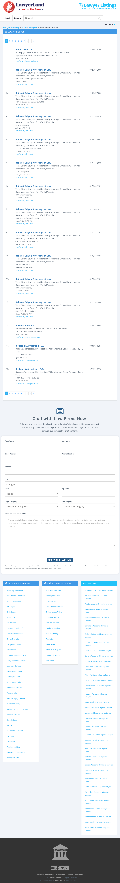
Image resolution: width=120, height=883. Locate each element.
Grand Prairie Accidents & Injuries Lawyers (98, 687)
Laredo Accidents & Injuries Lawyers (98, 713)
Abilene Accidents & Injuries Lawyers (99, 590)
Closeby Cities (90, 583)
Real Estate (50, 660)
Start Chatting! (60, 559)
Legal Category (11, 501)
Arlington (33, 27)
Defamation (11, 650)
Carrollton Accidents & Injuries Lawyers (96, 627)
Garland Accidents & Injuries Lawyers (99, 680)
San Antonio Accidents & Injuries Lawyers (97, 809)
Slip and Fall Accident (15, 731)
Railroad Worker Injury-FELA (17, 709)
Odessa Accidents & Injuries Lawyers (99, 765)
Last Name (66, 441)
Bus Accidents (12, 617)
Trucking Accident (13, 747)
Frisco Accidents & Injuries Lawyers (98, 675)
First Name (9, 441)
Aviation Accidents (14, 601)
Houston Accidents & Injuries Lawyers (96, 695)
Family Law (50, 639)
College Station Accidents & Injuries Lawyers (98, 635)
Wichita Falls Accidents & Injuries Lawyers (97, 828)
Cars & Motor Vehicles (54, 606)
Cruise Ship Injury (13, 639)
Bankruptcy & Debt (53, 596)
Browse (18, 18)
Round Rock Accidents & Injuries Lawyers (97, 801)
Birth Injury (11, 606)
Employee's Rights (53, 628)
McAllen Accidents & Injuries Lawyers (99, 735)
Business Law (51, 601)
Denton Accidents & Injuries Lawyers (99, 656)
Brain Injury (11, 612)
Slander (10, 725)
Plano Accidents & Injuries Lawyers (98, 787)
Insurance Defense (14, 666)
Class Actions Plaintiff (15, 628)
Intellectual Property (53, 650)
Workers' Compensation (16, 752)
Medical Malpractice (14, 671)
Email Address (10, 454)
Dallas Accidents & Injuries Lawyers (98, 650)
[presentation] (60, 551)
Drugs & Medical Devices (16, 660)
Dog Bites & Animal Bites (16, 655)
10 (33, 41)
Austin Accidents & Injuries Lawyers (98, 604)
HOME (8, 18)
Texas (24, 27)
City (6, 479)
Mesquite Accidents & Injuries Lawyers (96, 749)
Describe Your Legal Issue (15, 513)
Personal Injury (12, 693)
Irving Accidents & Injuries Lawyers (98, 702)
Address (8, 467)
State (7, 489)
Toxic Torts (11, 741)
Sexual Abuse (12, 720)
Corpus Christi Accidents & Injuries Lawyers (98, 643)
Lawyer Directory (11, 27)
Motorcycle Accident (14, 677)
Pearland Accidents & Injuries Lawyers (96, 779)
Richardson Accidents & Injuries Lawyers (97, 793)
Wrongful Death (13, 758)
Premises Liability (13, 704)
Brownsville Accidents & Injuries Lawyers (97, 619)
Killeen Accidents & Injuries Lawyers (98, 707)
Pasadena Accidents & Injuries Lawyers (96, 771)
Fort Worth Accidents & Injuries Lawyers (97, 668)
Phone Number (68, 454)
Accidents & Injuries (19, 583)
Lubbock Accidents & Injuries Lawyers (96, 727)
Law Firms (109, 24)
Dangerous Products (14, 644)
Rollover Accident (13, 714)
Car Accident (11, 623)
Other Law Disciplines (59, 583)
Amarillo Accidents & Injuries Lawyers (96, 597)
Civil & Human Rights (54, 612)
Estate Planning (52, 633)
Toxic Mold (11, 736)
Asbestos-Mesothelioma (16, 596)
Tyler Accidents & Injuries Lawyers (98, 817)
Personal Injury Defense (16, 698)
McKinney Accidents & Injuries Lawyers (96, 741)
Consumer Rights (52, 617)
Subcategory (67, 501)
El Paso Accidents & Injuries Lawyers (98, 661)
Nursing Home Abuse (15, 682)
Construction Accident (15, 633)
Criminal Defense (52, 623)
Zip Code (65, 489)
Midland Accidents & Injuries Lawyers (96, 758)
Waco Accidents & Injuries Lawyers (98, 822)
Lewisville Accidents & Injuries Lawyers (96, 719)
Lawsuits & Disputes (53, 655)
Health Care (50, 644)
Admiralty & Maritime (15, 590)
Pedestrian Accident (14, 687)
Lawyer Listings (97, 5)
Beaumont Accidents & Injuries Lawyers (96, 610)
